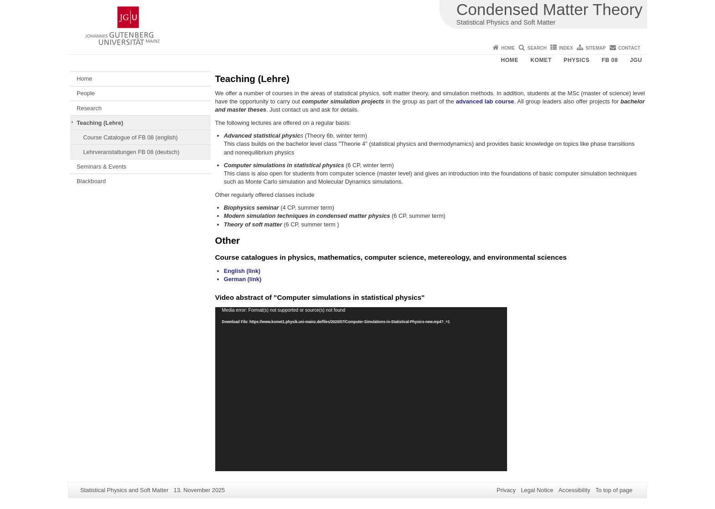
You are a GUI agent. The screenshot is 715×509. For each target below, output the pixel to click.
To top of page (614, 490)
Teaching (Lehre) (100, 122)
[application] (361, 389)
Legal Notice (537, 490)
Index (566, 48)
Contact (629, 48)
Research (89, 108)
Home (508, 48)
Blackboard (91, 181)
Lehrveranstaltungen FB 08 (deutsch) (131, 152)
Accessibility (575, 490)
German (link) (243, 279)
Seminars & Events (101, 166)
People (86, 93)
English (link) (242, 270)
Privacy (506, 490)
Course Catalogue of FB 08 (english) (130, 137)
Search (536, 48)
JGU (636, 60)
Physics (577, 60)
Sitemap (595, 48)
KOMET (540, 60)
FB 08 (609, 60)
